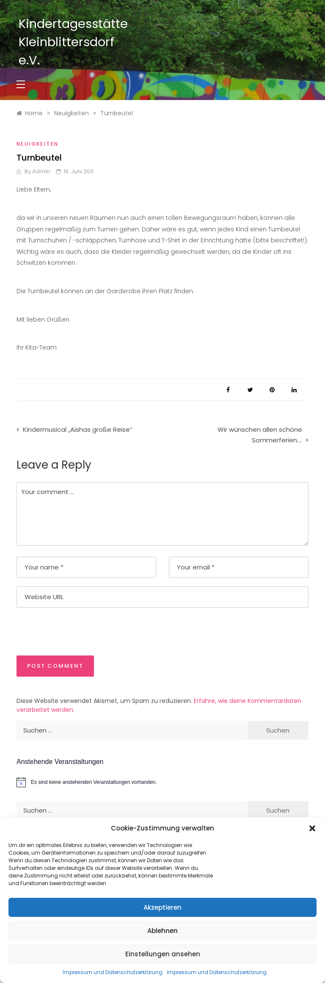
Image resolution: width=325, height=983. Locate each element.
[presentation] (74, 631)
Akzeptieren (162, 907)
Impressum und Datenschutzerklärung (112, 972)
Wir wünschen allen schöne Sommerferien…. (260, 435)
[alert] (162, 782)
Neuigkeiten (37, 143)
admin (41, 171)
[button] (312, 828)
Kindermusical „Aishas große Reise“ (77, 429)
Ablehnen (162, 930)
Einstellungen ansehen (162, 954)
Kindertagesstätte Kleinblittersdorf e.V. (73, 42)
